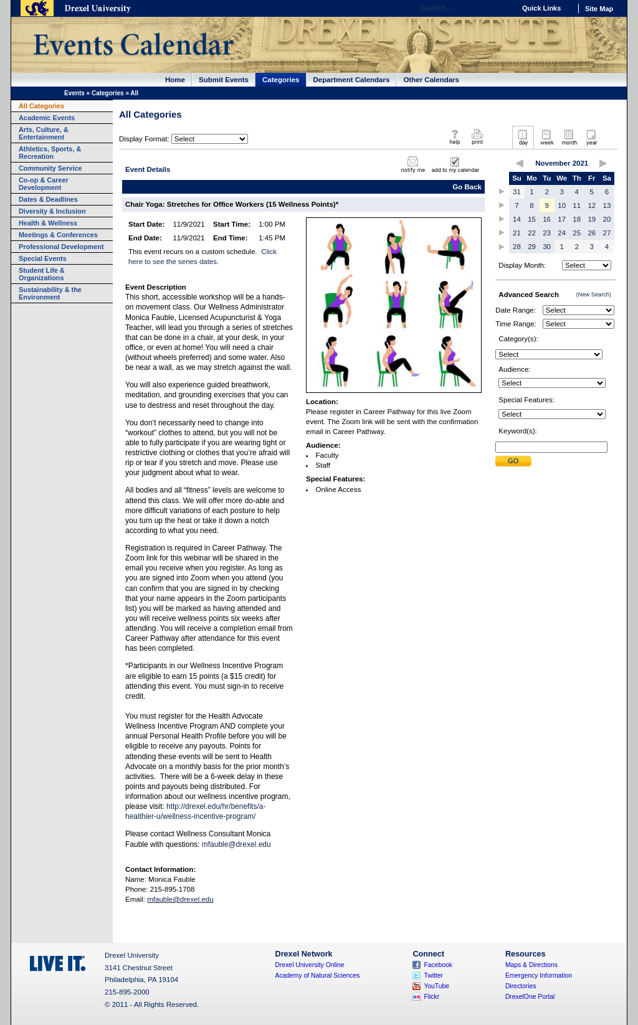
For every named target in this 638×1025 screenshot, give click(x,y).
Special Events (43, 258)
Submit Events (224, 79)
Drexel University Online (310, 964)
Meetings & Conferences (58, 235)
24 (562, 233)
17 (562, 219)
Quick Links (541, 8)
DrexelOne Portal (530, 996)
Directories (520, 986)
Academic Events (47, 117)
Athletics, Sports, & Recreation (50, 152)
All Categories (41, 106)
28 (517, 246)
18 (577, 219)
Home (175, 79)
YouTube (436, 986)
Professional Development (61, 246)
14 (517, 219)
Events (74, 93)
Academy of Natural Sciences (317, 975)
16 (547, 219)
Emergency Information (538, 975)
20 (607, 219)
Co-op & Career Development (44, 183)
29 (532, 246)
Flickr (431, 996)
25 (577, 233)
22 (532, 233)
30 (547, 246)
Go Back (467, 187)
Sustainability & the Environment (50, 293)
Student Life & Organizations (42, 274)
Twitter (433, 975)
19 (592, 219)
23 (547, 233)
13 (607, 205)
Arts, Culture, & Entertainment (44, 133)
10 (562, 205)
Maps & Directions (531, 964)
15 (532, 219)
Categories (281, 79)
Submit (513, 461)
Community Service (50, 168)
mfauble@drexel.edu (236, 844)
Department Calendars (351, 79)
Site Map (599, 8)
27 (607, 233)
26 (592, 233)
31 (517, 192)
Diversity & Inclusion (52, 211)
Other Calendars (431, 79)
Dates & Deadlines (48, 199)
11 (577, 205)
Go (502, 8)
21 (517, 233)
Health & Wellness (48, 223)
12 (592, 205)
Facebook (438, 964)
